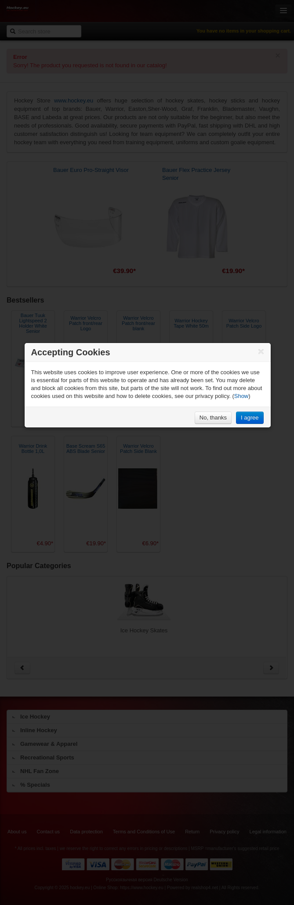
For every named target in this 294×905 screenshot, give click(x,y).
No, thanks (213, 417)
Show (241, 396)
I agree (249, 417)
